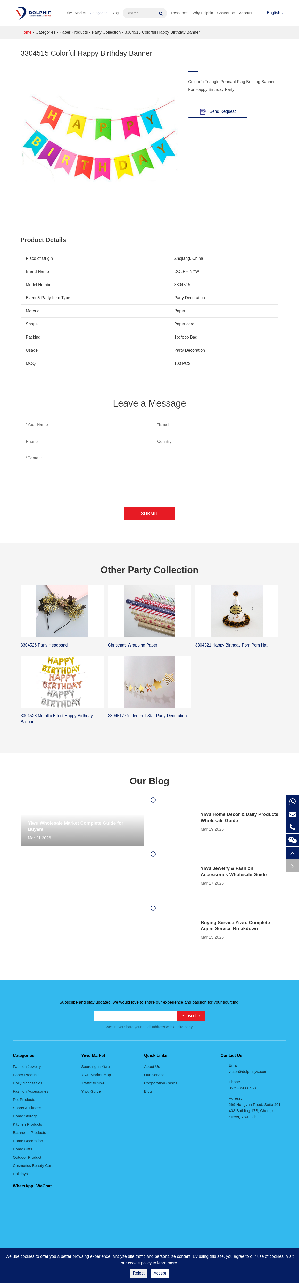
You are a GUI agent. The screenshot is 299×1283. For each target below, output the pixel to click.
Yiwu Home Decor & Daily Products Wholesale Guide (239, 817)
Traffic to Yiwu (93, 1083)
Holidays (20, 1174)
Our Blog (149, 781)
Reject (138, 1273)
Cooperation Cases (160, 1083)
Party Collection (106, 32)
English (273, 13)
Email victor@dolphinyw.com (248, 1068)
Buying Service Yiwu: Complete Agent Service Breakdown (235, 925)
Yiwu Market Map (96, 1075)
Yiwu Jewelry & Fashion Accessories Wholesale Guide (234, 871)
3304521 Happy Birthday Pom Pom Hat (231, 645)
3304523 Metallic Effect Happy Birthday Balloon (57, 718)
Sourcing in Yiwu (95, 1066)
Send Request (218, 111)
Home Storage (25, 1116)
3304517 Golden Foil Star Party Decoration (147, 715)
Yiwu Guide (91, 1091)
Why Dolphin (203, 13)
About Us (152, 1066)
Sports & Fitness (27, 1108)
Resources (179, 13)
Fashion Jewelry (27, 1066)
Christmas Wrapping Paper (132, 645)
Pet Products (24, 1099)
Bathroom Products (29, 1132)
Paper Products (74, 32)
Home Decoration (28, 1141)
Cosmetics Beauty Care (33, 1165)
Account (245, 13)
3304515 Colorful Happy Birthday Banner (162, 32)
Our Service (154, 1075)
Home (26, 32)
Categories (98, 13)
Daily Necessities (27, 1083)
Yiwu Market (76, 13)
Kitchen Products (27, 1124)
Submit (149, 513)
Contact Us (226, 13)
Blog (115, 13)
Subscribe (190, 1015)
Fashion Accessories (30, 1091)
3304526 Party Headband (44, 645)
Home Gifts (22, 1149)
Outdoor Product (27, 1157)
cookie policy (140, 1263)
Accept (160, 1273)
